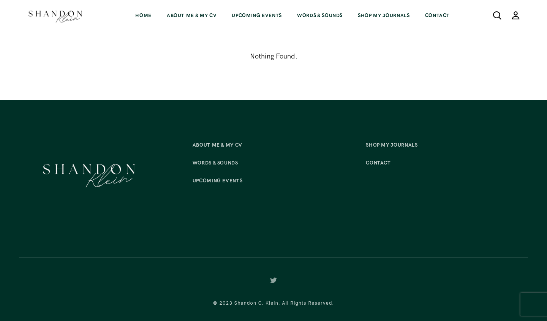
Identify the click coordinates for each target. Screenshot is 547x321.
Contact (437, 15)
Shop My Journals (383, 15)
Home (143, 15)
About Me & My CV (192, 15)
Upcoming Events (257, 15)
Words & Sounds (320, 15)
